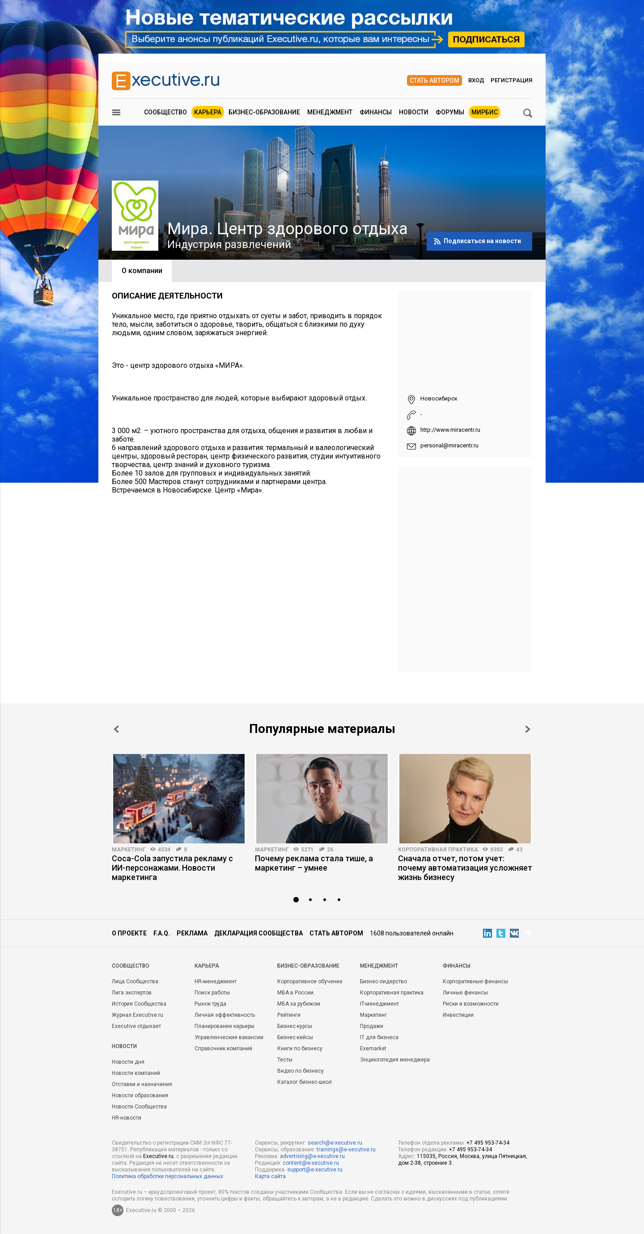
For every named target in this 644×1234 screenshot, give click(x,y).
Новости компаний (136, 1073)
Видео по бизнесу (300, 1071)
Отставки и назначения (142, 1084)
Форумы (450, 112)
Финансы (376, 112)
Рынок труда (210, 1004)
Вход (476, 80)
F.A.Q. (161, 933)
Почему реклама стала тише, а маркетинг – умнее (314, 863)
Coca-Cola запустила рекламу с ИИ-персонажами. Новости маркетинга (172, 868)
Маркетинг (129, 850)
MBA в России (295, 993)
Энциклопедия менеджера (395, 1060)
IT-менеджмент (379, 1004)
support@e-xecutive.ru (315, 1170)
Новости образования (140, 1095)
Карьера (207, 112)
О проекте (129, 933)
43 (519, 850)
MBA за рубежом (298, 1004)
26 (330, 850)
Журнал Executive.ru (137, 1015)
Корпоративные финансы (475, 981)
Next (527, 729)
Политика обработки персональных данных (167, 1176)
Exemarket (373, 1048)
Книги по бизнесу (299, 1048)
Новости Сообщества (139, 1106)
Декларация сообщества (258, 933)
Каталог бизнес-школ (304, 1082)
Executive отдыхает (136, 1026)
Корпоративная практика (438, 850)
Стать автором (434, 80)
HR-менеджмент (216, 981)
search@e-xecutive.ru (335, 1143)
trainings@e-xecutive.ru (346, 1149)
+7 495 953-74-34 (487, 1143)
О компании (142, 270)
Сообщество (165, 112)
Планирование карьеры (224, 1026)
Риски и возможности (471, 1004)
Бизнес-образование (264, 112)
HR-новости (126, 1118)
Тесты (284, 1060)
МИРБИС (484, 112)
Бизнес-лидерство (383, 981)
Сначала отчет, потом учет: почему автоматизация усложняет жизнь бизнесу (465, 868)
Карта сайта (270, 1176)
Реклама (192, 933)
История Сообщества (139, 1004)
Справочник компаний (223, 1048)
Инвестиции (458, 1015)
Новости (413, 112)
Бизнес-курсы (294, 1026)
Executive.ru (158, 1156)
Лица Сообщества (135, 981)
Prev (116, 729)
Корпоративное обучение (310, 981)
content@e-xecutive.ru (311, 1163)
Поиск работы (212, 993)
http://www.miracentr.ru (450, 429)
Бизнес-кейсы (295, 1037)
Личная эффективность (225, 1015)
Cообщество (130, 966)
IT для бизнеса (379, 1037)
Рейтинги (289, 1015)
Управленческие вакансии (229, 1037)
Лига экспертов (132, 993)
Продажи (371, 1026)
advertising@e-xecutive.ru (312, 1156)
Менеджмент (329, 112)
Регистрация (511, 80)
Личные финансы (465, 993)
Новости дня (128, 1062)
